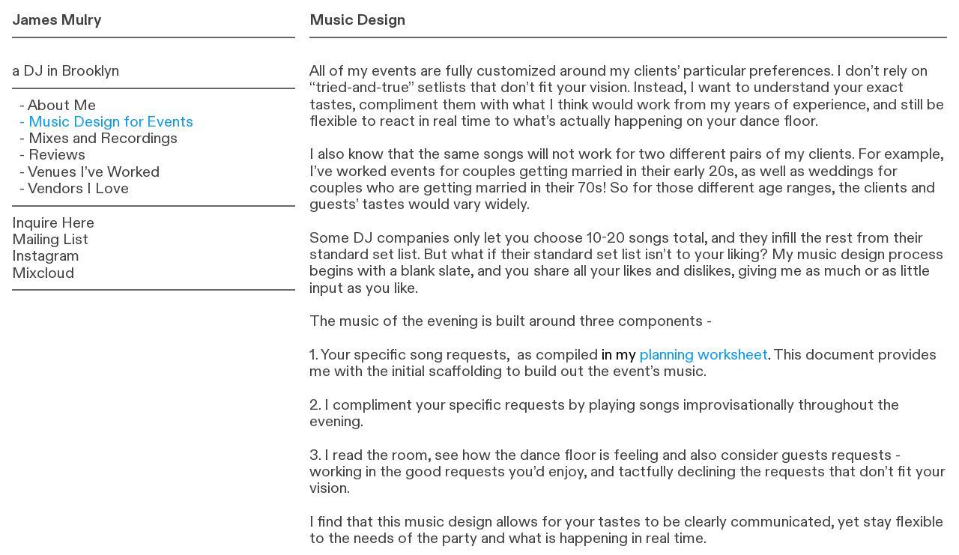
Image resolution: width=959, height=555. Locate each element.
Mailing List (50, 239)
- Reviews (52, 155)
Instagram (45, 256)
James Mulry (56, 20)
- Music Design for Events (106, 122)
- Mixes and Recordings (98, 138)
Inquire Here (53, 223)
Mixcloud (43, 273)
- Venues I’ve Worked (89, 172)
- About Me (57, 105)
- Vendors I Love (74, 188)
